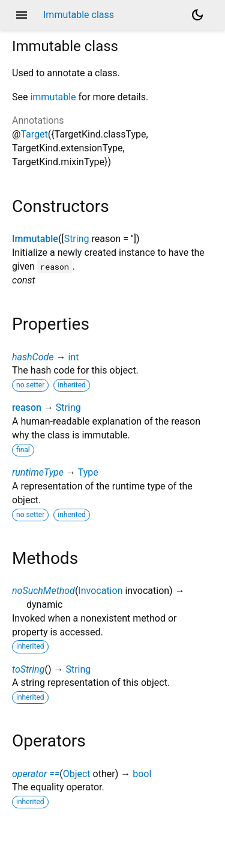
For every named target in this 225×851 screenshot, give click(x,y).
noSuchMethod (43, 590)
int (73, 357)
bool (142, 774)
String (76, 238)
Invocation (100, 590)
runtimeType (38, 472)
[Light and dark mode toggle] (197, 15)
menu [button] (21, 15)
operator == (35, 774)
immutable (53, 97)
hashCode (32, 357)
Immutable (35, 238)
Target (33, 134)
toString (28, 669)
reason (26, 407)
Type (88, 472)
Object (77, 774)
